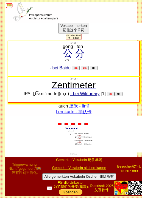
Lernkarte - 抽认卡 (73, 111)
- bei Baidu (60, 68)
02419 (73, 153)
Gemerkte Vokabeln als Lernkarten (79, 168)
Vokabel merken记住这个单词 (73, 28)
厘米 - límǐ (79, 106)
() (73, 42)
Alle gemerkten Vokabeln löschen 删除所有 (79, 176)
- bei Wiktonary (85, 93)
